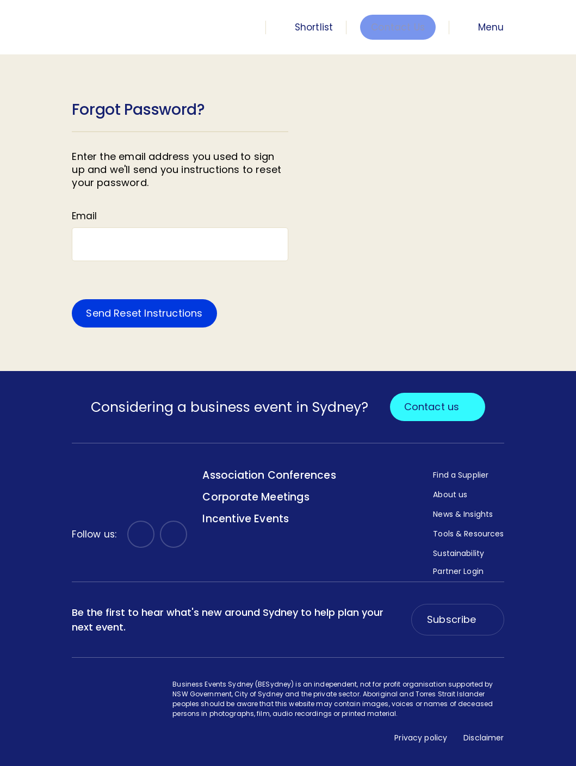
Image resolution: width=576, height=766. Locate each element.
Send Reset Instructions (144, 313)
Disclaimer (483, 737)
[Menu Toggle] (483, 27)
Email (84, 216)
